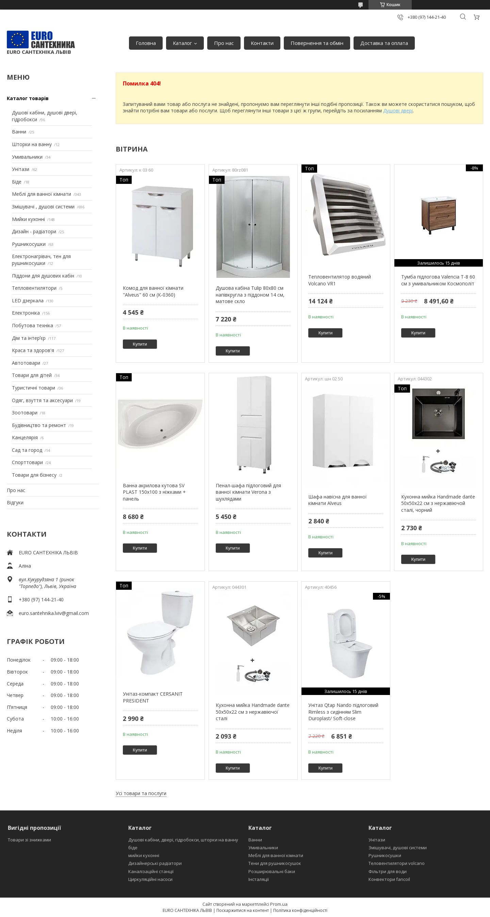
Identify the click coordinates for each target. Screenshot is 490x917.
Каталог (182, 42)
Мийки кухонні (28, 219)
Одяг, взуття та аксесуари (42, 400)
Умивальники (27, 157)
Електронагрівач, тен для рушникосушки (41, 259)
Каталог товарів (28, 98)
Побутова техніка (32, 325)
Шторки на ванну (32, 144)
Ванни (19, 131)
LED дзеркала (28, 300)
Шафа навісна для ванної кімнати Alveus (337, 500)
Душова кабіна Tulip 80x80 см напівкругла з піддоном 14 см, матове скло (250, 294)
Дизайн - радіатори (34, 231)
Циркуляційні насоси (150, 879)
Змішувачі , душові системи (43, 206)
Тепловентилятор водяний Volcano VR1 (339, 280)
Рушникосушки (29, 244)
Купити (140, 344)
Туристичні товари (33, 387)
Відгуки (15, 502)
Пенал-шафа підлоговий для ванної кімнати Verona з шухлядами (248, 492)
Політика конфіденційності (300, 910)
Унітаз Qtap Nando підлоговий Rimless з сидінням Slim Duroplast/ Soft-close (343, 712)
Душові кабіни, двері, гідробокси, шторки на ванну (183, 840)
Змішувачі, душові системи (398, 847)
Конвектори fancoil (389, 879)
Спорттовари (27, 462)
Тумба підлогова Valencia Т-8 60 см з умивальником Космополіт (438, 280)
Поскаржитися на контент (242, 910)
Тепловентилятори (34, 288)
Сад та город (27, 450)
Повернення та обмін (317, 42)
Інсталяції (258, 879)
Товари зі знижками (29, 840)
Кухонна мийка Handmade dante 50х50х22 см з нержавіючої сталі (253, 712)
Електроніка (26, 313)
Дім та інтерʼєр (29, 338)
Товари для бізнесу (34, 475)
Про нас (224, 42)
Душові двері (398, 110)
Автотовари (26, 363)
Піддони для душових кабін (43, 275)
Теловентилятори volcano (397, 863)
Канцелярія (25, 437)
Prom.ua (279, 904)
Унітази (20, 169)
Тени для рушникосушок (274, 863)
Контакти (262, 42)
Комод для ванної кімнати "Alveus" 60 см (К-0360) (153, 291)
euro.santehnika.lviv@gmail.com (54, 613)
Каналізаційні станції (151, 871)
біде (132, 847)
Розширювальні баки (271, 871)
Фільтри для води (388, 871)
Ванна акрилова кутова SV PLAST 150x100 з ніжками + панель (154, 492)
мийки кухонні (143, 855)
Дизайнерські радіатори (155, 863)
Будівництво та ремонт (39, 425)
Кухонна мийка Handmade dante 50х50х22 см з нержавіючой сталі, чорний (438, 503)
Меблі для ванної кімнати (41, 194)
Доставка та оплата (384, 42)
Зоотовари (24, 412)
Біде (16, 181)
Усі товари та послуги (141, 793)
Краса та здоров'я (33, 350)
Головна (146, 42)
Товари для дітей (32, 375)
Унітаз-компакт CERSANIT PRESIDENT (153, 697)
